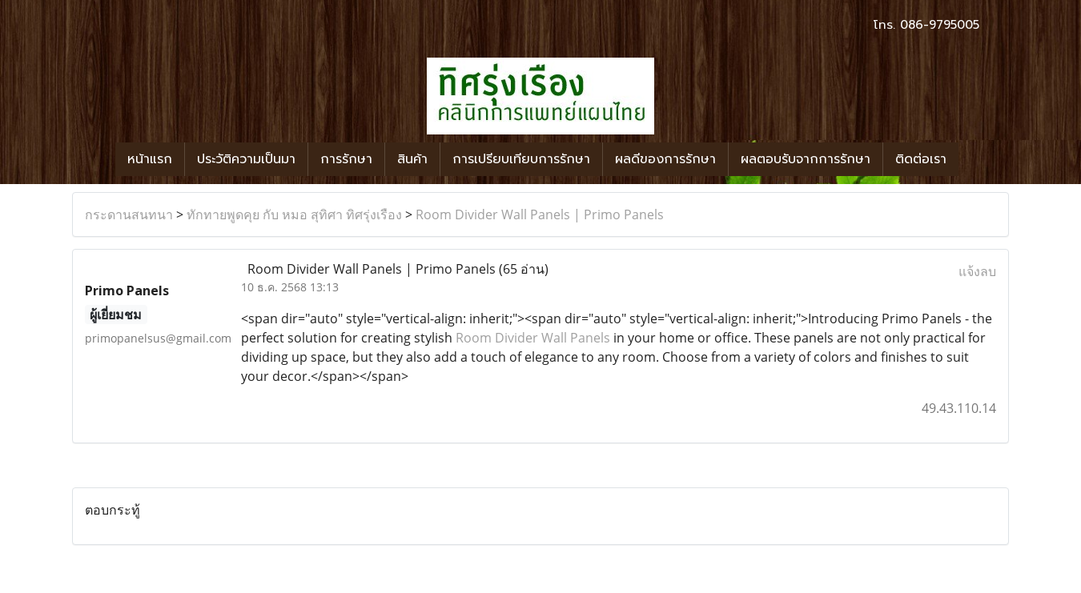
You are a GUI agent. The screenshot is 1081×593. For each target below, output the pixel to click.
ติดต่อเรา (920, 159)
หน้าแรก (149, 159)
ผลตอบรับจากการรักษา (805, 159)
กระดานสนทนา (129, 214)
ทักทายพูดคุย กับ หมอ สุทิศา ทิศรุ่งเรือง (294, 214)
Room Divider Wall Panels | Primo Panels (540, 214)
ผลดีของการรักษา (665, 159)
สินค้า (412, 159)
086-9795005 (939, 25)
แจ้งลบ (977, 271)
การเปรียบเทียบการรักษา (521, 159)
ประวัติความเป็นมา (246, 159)
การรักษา (346, 159)
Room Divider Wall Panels (533, 338)
